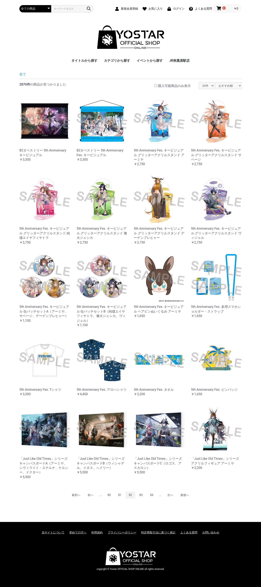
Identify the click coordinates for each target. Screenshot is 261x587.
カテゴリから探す (117, 61)
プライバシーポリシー (122, 532)
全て (22, 74)
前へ (90, 495)
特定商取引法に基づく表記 (158, 532)
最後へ (184, 495)
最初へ (76, 495)
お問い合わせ (210, 532)
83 (141, 495)
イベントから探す (150, 61)
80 (109, 495)
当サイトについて (53, 532)
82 (130, 495)
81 (119, 495)
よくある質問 (188, 532)
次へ (170, 495)
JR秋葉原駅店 (179, 61)
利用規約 (97, 532)
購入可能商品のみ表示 (174, 86)
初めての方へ (77, 532)
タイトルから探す (84, 61)
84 (151, 495)
